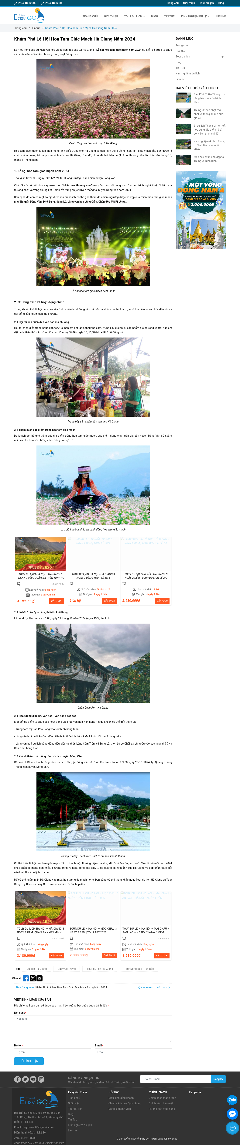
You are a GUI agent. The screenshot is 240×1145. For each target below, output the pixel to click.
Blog (221, 3)
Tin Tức (169, 16)
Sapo (174, 1138)
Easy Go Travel (67, 968)
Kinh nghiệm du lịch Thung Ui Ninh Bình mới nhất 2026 (209, 145)
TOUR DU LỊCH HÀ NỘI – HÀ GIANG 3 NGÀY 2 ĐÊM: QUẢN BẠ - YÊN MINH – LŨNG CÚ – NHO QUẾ (40, 578)
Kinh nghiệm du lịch (195, 16)
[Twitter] (25, 1079)
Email (99, 1045)
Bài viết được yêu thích (197, 88)
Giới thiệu (189, 3)
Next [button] (169, 570)
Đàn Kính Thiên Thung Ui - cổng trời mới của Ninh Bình (209, 98)
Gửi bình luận (29, 1061)
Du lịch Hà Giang (37, 968)
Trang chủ (172, 3)
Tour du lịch (206, 3)
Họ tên (18, 1045)
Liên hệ (221, 16)
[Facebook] (17, 1079)
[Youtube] (33, 1079)
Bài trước (146, 987)
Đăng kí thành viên (119, 1108)
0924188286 (28, 1120)
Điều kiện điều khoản (121, 1097)
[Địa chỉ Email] (175, 1079)
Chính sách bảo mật (161, 1103)
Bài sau (163, 987)
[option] (40, 571)
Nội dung (20, 1012)
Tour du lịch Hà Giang (100, 968)
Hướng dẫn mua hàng (162, 1108)
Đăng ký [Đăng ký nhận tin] (218, 1079)
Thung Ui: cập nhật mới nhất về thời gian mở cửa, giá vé (209, 114)
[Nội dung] (93, 1029)
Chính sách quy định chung (124, 1103)
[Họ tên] (52, 1052)
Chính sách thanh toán (162, 1097)
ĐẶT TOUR (56, 600)
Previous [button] (17, 570)
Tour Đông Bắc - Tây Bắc (139, 968)
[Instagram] (41, 1079)
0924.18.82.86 (25, 3)
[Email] (133, 1052)
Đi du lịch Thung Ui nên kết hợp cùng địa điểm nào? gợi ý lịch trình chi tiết (209, 129)
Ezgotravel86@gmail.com (37, 1109)
